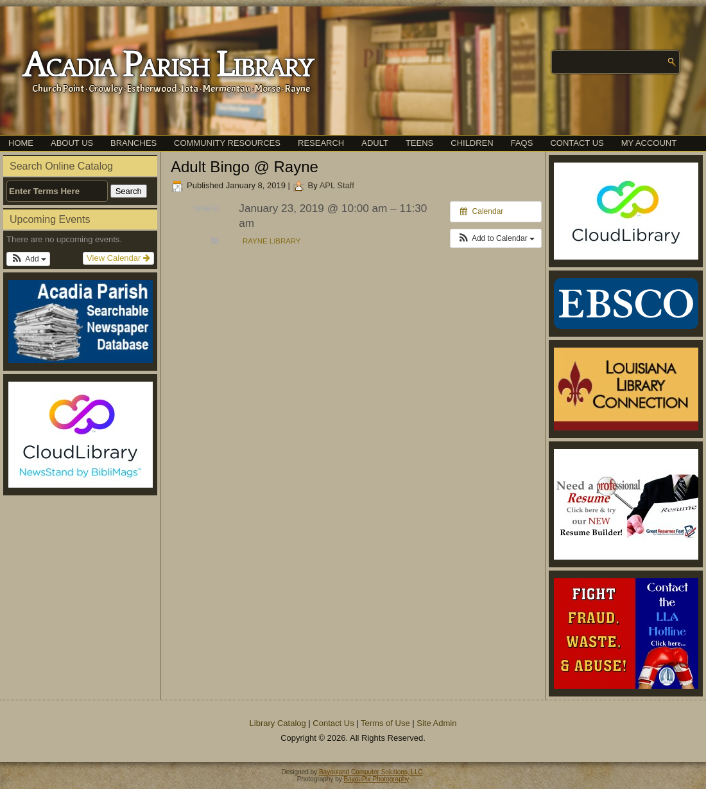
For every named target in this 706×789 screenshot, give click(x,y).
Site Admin (436, 723)
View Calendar (118, 258)
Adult (374, 143)
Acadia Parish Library (167, 66)
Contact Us (576, 143)
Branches (133, 143)
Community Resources (227, 143)
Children (472, 143)
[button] (28, 259)
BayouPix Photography (376, 779)
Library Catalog (278, 723)
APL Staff (337, 185)
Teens (419, 143)
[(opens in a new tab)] (80, 435)
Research (321, 143)
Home (20, 143)
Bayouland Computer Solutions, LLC (371, 772)
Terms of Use (385, 723)
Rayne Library (271, 241)
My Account (648, 143)
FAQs (522, 143)
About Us (72, 143)
